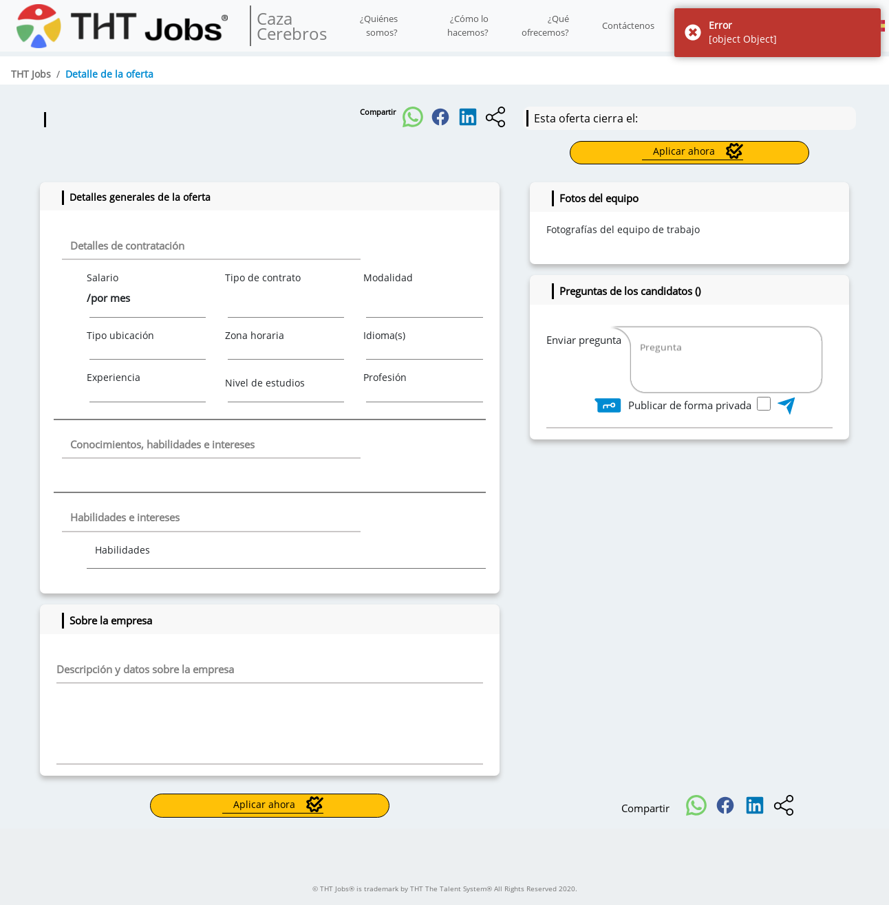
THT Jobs (31, 73)
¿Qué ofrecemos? (545, 25)
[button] (413, 113)
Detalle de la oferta (109, 73)
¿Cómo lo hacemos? (468, 25)
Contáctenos (628, 25)
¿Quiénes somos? (379, 25)
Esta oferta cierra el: (586, 118)
